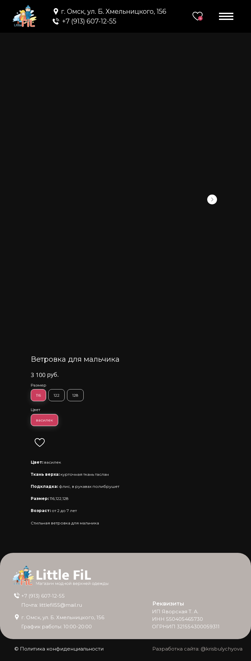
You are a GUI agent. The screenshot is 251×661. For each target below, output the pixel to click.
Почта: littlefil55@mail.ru (51, 605)
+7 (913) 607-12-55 (89, 21)
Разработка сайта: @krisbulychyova (197, 649)
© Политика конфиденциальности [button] (59, 649)
